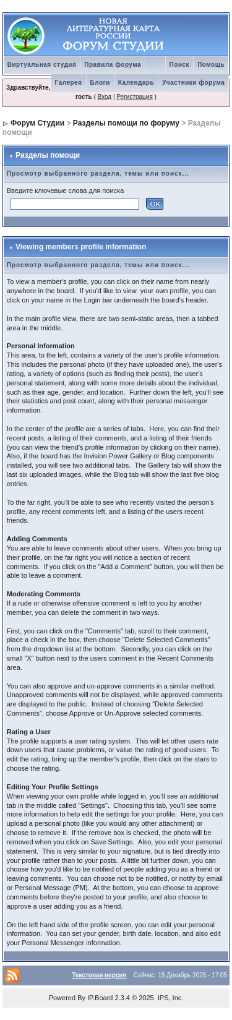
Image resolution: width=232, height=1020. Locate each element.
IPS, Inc (170, 997)
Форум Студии (37, 123)
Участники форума (193, 82)
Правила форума (112, 64)
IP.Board (100, 997)
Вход (105, 96)
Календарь (136, 82)
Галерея (68, 82)
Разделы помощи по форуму (126, 123)
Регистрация (134, 96)
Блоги (100, 82)
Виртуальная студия (42, 64)
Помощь (211, 64)
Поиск (180, 64)
